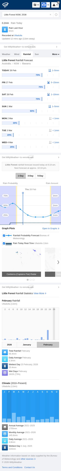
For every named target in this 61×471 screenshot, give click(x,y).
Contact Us (29, 467)
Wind (16, 54)
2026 (9, 344)
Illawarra (26, 63)
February (48, 344)
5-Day (40, 176)
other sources (27, 459)
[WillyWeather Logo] (7, 4)
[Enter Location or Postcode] (30, 15)
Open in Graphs (49, 228)
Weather (6, 54)
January (27, 344)
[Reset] (50, 14)
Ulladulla (18, 35)
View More (39, 293)
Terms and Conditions (12, 467)
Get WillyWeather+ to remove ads (19, 47)
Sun (37, 54)
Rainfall (27, 54)
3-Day (30, 176)
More (54, 54)
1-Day (20, 176)
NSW (16, 63)
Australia (6, 63)
